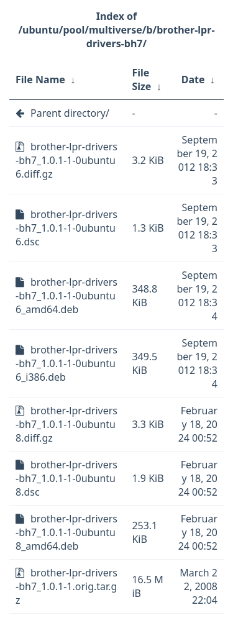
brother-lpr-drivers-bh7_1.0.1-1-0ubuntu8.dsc (66, 478)
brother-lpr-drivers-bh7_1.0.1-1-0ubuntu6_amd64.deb (66, 295)
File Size (141, 79)
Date (193, 79)
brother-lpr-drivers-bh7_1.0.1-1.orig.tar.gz (66, 586)
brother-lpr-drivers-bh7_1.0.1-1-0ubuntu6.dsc (66, 227)
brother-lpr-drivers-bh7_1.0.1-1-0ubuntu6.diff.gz (66, 160)
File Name (40, 79)
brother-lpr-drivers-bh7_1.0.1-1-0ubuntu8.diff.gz (66, 424)
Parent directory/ (69, 113)
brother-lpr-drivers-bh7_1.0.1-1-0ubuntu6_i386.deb (66, 363)
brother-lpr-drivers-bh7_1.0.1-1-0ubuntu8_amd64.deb (66, 532)
